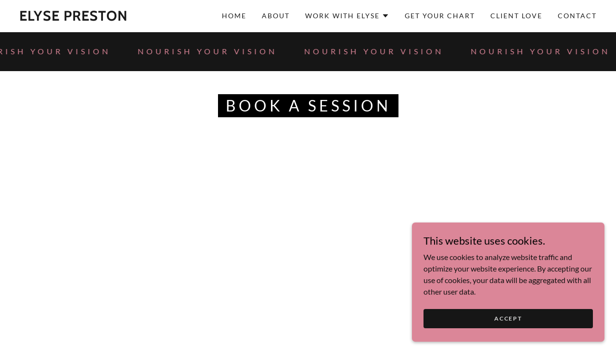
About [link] (276, 16)
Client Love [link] (516, 16)
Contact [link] (577, 16)
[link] (73, 17)
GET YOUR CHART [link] (440, 16)
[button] (347, 16)
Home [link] (234, 16)
